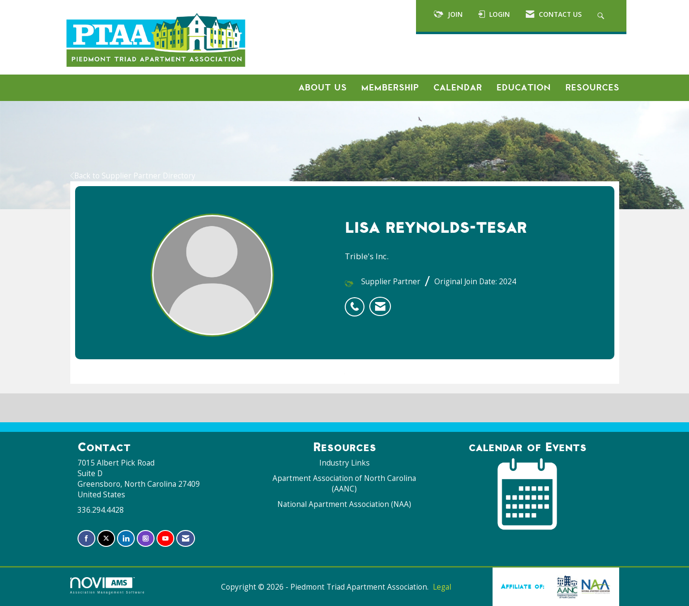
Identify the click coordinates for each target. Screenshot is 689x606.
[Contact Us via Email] (185, 538)
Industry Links (344, 463)
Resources (592, 87)
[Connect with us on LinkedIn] (126, 538)
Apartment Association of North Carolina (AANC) (344, 483)
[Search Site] (602, 16)
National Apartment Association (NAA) (344, 504)
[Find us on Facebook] (86, 538)
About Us (323, 87)
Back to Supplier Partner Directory (132, 176)
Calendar (457, 87)
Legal (442, 587)
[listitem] (357, 301)
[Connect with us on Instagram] (146, 538)
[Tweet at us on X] (106, 538)
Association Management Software (107, 585)
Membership (390, 87)
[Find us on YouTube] (165, 538)
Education (523, 87)
